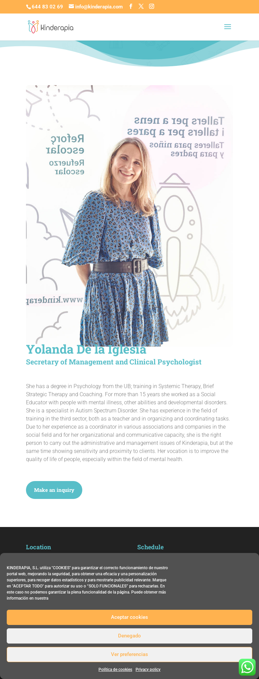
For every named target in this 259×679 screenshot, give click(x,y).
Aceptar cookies (129, 617)
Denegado (129, 636)
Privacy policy (148, 669)
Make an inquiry (54, 489)
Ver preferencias (129, 654)
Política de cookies (115, 669)
